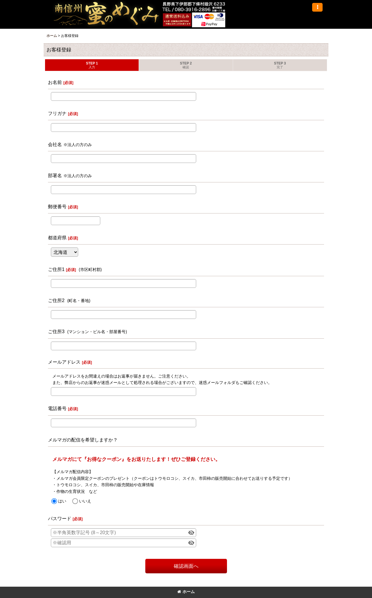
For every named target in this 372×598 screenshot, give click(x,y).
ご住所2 (56, 300)
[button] (317, 7)
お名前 (55, 82)
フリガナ (57, 113)
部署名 (55, 175)
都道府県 (57, 237)
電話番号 (57, 408)
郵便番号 (57, 206)
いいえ (85, 501)
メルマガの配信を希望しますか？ (83, 439)
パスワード (59, 518)
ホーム (186, 591)
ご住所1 (56, 269)
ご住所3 (56, 331)
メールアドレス (64, 361)
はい (62, 501)
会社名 (55, 144)
